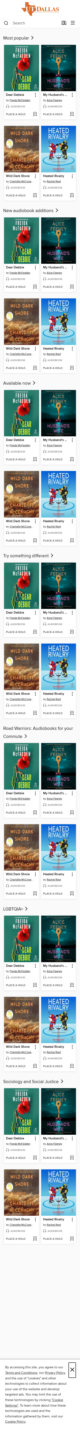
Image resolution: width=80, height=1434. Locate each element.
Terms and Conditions (21, 1373)
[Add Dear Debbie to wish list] (35, 114)
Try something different (28, 556)
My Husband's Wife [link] (56, 95)
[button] (35, 95)
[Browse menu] (73, 23)
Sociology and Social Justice (33, 1082)
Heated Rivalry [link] (53, 176)
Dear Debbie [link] (15, 95)
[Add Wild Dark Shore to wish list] (35, 196)
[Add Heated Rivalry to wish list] (71, 196)
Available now (19, 383)
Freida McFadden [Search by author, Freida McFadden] (20, 100)
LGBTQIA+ (16, 909)
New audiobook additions (31, 211)
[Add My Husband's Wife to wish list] (71, 114)
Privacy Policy (55, 1373)
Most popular (19, 38)
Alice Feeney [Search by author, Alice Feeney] (54, 100)
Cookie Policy (15, 1422)
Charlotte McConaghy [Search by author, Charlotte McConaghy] (22, 181)
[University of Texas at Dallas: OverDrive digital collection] (40, 9)
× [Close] (72, 1370)
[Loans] (64, 24)
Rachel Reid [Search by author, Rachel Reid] (54, 181)
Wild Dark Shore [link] (18, 176)
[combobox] (31, 23)
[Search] (6, 23)
